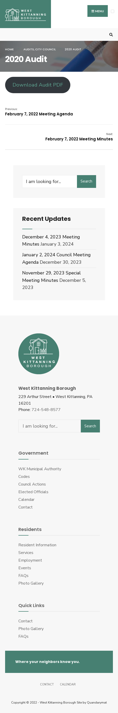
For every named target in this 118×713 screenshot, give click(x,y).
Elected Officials (33, 492)
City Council (45, 49)
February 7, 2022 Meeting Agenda (39, 112)
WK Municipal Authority (39, 469)
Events (24, 568)
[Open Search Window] (110, 34)
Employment (30, 560)
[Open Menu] (112, 11)
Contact (25, 507)
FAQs (23, 575)
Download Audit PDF (37, 84)
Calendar (26, 499)
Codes (24, 476)
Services (25, 552)
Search (86, 181)
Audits (28, 49)
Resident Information (37, 545)
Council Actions (32, 484)
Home (9, 49)
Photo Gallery (31, 583)
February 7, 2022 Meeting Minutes (79, 137)
